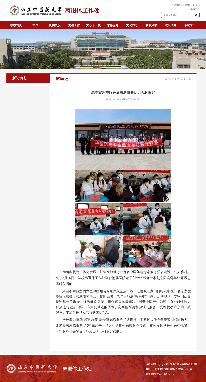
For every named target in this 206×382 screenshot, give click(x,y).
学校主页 (195, 9)
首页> (184, 79)
